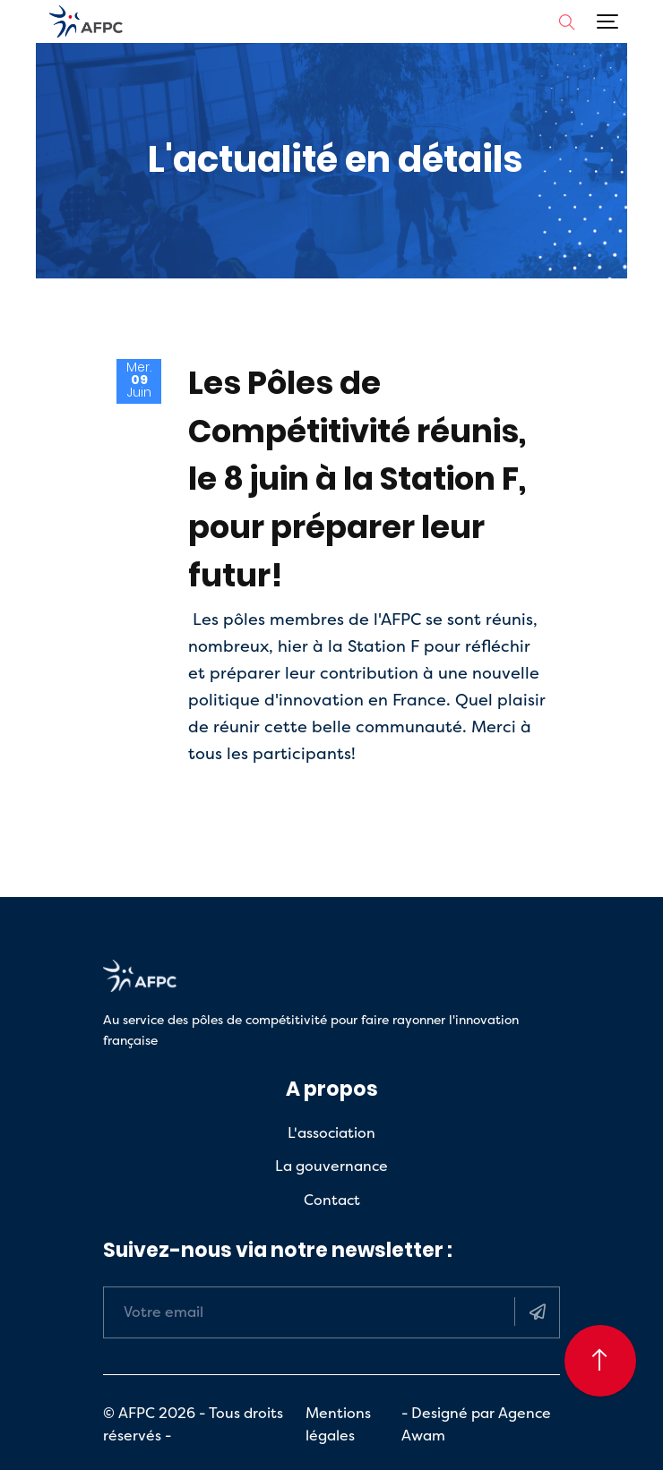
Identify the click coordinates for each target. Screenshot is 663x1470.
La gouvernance (331, 1165)
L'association (331, 1132)
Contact (332, 1199)
